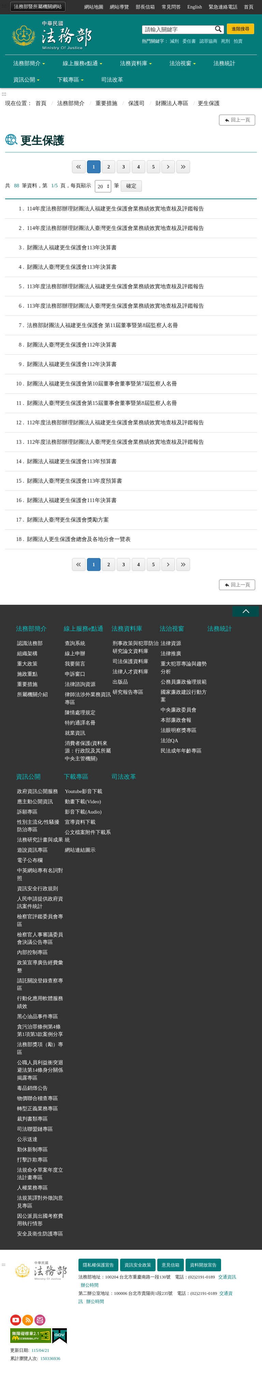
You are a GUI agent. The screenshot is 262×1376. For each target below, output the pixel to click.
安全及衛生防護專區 (40, 1233)
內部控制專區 (32, 952)
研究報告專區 (128, 692)
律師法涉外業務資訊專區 (88, 698)
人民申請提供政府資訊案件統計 (40, 902)
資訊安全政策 (138, 1265)
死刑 (225, 41)
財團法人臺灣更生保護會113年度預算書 (63, 481)
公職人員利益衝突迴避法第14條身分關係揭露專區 (40, 1070)
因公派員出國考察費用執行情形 (40, 1220)
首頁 (248, 7)
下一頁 (168, 166)
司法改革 (112, 80)
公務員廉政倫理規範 (184, 682)
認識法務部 (30, 643)
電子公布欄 (30, 860)
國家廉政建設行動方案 (184, 696)
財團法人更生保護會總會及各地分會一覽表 (68, 539)
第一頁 (79, 166)
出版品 (120, 682)
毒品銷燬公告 (32, 1088)
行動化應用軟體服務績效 (40, 1002)
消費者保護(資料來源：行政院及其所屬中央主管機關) (88, 751)
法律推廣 (171, 653)
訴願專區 (27, 812)
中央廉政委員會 (178, 710)
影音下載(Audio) (83, 812)
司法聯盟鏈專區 (35, 1129)
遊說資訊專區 (32, 850)
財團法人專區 (172, 103)
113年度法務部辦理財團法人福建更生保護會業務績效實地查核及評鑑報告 (104, 286)
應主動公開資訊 (35, 801)
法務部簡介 (27, 63)
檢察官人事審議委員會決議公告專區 (40, 938)
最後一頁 (183, 166)
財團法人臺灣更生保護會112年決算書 (61, 345)
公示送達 (27, 1139)
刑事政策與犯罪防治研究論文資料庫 (136, 647)
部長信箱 (145, 7)
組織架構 (27, 653)
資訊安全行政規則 (37, 888)
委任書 (189, 41)
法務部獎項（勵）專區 (40, 1048)
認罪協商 (208, 41)
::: (4, 6)
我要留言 (75, 664)
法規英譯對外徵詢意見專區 (40, 1202)
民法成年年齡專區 (181, 750)
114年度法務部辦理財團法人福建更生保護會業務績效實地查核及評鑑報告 (104, 209)
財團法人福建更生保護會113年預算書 (61, 461)
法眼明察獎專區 (178, 730)
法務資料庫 (133, 63)
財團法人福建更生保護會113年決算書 (61, 248)
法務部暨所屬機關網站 (38, 6)
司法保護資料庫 (130, 661)
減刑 (174, 41)
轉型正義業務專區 (37, 1108)
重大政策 (27, 664)
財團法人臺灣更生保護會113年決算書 (61, 267)
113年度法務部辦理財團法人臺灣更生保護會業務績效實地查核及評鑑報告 (104, 306)
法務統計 (224, 63)
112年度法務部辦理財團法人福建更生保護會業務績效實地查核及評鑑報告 (104, 423)
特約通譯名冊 (80, 723)
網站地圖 (93, 7)
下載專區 (68, 80)
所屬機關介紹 (32, 694)
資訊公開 (24, 80)
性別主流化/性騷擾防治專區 (38, 826)
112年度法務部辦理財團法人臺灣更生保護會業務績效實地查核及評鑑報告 (104, 442)
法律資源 (171, 643)
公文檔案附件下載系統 (88, 836)
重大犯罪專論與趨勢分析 (184, 667)
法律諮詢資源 (80, 684)
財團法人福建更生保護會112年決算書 (61, 364)
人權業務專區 (32, 1187)
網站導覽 (119, 7)
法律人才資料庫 (130, 671)
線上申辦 (75, 653)
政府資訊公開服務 (37, 791)
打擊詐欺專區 (32, 1159)
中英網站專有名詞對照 (40, 874)
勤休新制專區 (32, 1149)
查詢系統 (75, 643)
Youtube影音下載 (83, 791)
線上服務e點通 (80, 63)
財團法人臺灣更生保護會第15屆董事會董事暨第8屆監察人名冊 (91, 403)
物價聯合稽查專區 (37, 1098)
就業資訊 (75, 733)
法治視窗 (180, 63)
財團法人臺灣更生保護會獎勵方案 (57, 520)
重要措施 (106, 103)
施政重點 (27, 674)
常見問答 (171, 7)
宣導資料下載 (80, 822)
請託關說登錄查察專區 (40, 984)
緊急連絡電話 (223, 7)
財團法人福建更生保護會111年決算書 (61, 500)
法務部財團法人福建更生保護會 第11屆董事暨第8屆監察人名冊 (91, 325)
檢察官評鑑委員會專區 (40, 920)
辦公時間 (90, 1285)
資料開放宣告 (203, 1265)
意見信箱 (170, 1265)
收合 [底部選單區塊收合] (245, 611)
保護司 (136, 103)
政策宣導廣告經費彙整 (40, 966)
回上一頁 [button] (240, 119)
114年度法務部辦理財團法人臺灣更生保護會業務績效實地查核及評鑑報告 (104, 228)
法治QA (169, 740)
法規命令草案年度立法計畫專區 (40, 1174)
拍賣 (238, 41)
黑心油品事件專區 (37, 1016)
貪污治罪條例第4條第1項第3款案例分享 (40, 1030)
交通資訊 (227, 1276)
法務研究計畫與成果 (40, 840)
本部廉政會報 (176, 720)
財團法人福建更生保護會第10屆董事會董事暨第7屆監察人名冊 (91, 384)
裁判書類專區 (32, 1119)
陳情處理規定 (80, 712)
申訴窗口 (75, 674)
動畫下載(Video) (83, 801)
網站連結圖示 (80, 850)
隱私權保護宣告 (98, 1265)
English (194, 7)
